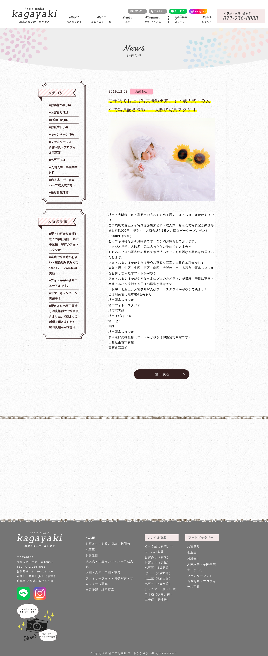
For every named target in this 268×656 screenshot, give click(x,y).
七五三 (90, 549)
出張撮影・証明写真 (100, 589)
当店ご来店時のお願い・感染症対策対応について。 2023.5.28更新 (64, 265)
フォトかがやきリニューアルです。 (63, 283)
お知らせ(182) (60, 119)
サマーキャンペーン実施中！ (63, 296)
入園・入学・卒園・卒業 (103, 572)
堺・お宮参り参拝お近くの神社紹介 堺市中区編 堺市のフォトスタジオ (64, 241)
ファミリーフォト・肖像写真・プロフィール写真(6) (64, 147)
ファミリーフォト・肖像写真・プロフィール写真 (201, 581)
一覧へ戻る (160, 374)
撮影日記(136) (60, 192)
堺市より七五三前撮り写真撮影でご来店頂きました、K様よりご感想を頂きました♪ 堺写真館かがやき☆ (64, 316)
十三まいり (195, 570)
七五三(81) (58, 159)
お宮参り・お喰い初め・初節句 (108, 543)
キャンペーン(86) (62, 134)
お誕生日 (92, 555)
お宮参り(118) (60, 112)
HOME (90, 537)
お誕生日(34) (59, 127)
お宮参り (193, 546)
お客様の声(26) (61, 105)
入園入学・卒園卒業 (201, 564)
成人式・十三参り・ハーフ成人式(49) (63, 182)
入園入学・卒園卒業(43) (63, 170)
